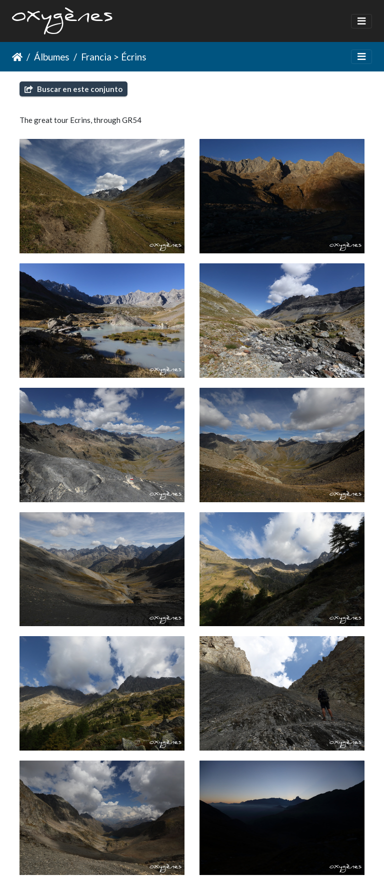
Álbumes (52, 56)
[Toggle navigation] (361, 21)
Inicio (17, 57)
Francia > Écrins (113, 56)
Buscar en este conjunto (73, 88)
